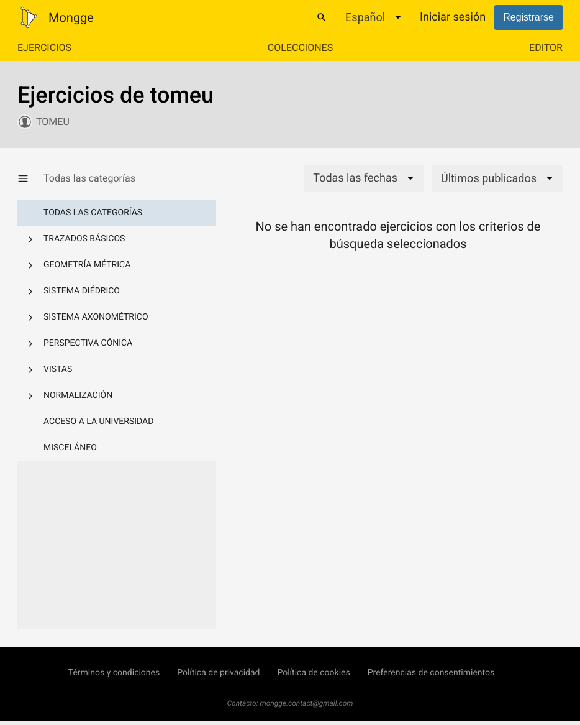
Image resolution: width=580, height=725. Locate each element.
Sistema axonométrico (95, 317)
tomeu (53, 121)
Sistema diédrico (81, 291)
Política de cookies (313, 673)
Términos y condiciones (114, 673)
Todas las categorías (92, 213)
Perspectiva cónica (87, 343)
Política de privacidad (218, 673)
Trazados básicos (84, 239)
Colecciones (300, 47)
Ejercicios (44, 47)
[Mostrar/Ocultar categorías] (30, 178)
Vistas (57, 369)
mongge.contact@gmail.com (306, 703)
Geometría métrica (86, 265)
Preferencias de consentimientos (431, 673)
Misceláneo (70, 448)
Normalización (77, 395)
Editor (546, 47)
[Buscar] (321, 17)
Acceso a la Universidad (98, 422)
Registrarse (528, 17)
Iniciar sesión (453, 17)
